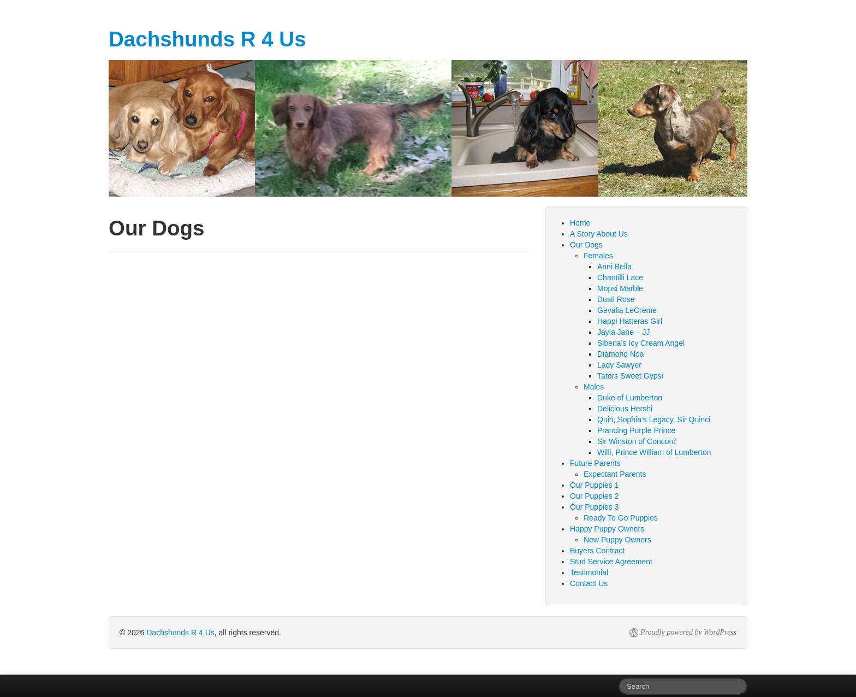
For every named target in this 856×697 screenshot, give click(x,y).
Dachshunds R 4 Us (180, 632)
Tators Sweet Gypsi (630, 375)
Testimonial (589, 572)
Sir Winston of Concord (636, 441)
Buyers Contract (597, 550)
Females (598, 255)
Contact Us (589, 583)
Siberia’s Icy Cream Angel (641, 343)
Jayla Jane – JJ (623, 332)
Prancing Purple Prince (636, 430)
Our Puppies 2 (594, 496)
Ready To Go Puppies (621, 517)
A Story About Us (599, 233)
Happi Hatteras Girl (629, 321)
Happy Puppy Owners (607, 528)
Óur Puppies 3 (594, 507)
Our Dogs (586, 244)
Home (580, 222)
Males (594, 386)
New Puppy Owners (617, 539)
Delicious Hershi (624, 408)
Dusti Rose (615, 299)
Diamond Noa (620, 354)
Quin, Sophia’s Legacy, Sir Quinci (653, 419)
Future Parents (595, 463)
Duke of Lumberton (629, 397)
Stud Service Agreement (611, 561)
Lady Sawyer (619, 365)
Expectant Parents (615, 474)
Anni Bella (614, 266)
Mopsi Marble (620, 288)
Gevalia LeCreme (627, 310)
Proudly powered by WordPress (688, 632)
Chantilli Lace (620, 277)
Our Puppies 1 (594, 485)
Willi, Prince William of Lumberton (654, 452)
